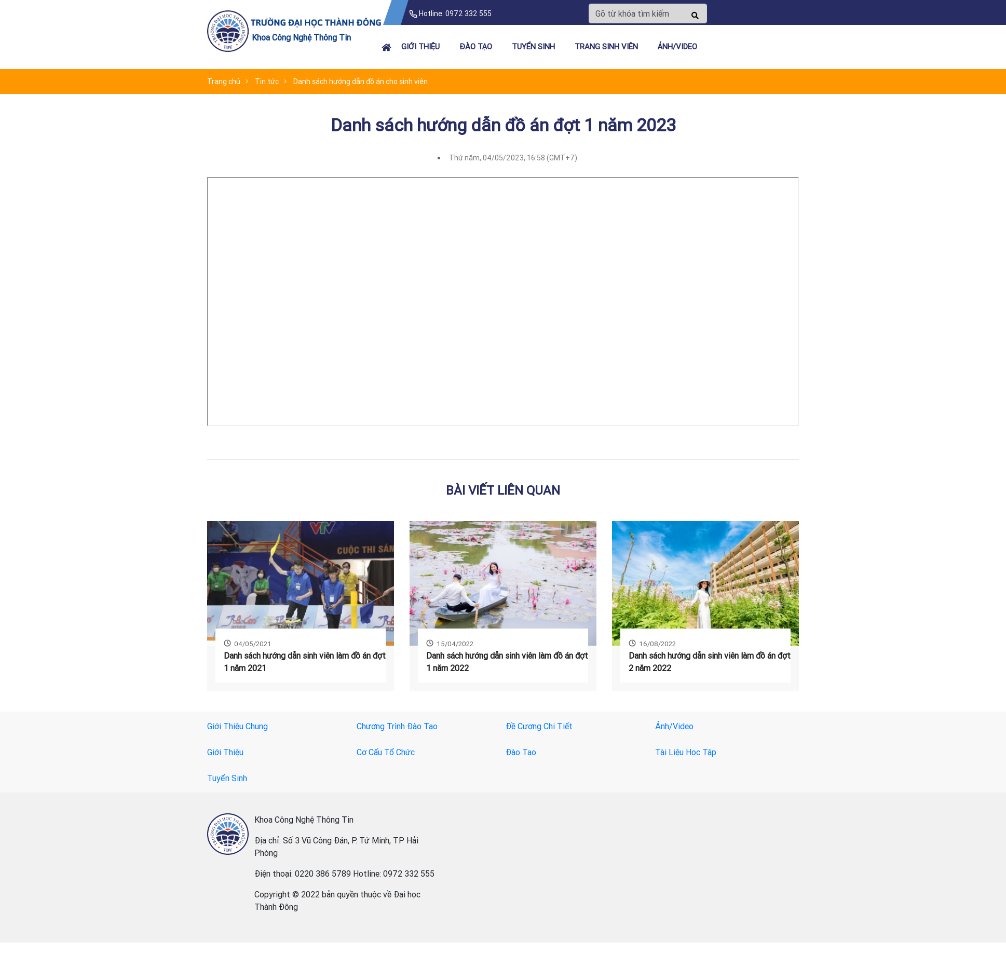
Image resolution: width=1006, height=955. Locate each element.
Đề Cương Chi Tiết (539, 726)
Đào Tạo (475, 46)
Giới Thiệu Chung (237, 726)
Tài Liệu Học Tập (685, 752)
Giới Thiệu (420, 46)
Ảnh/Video (677, 46)
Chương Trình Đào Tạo (397, 726)
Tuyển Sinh (533, 46)
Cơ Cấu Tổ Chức (386, 752)
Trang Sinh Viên (606, 46)
